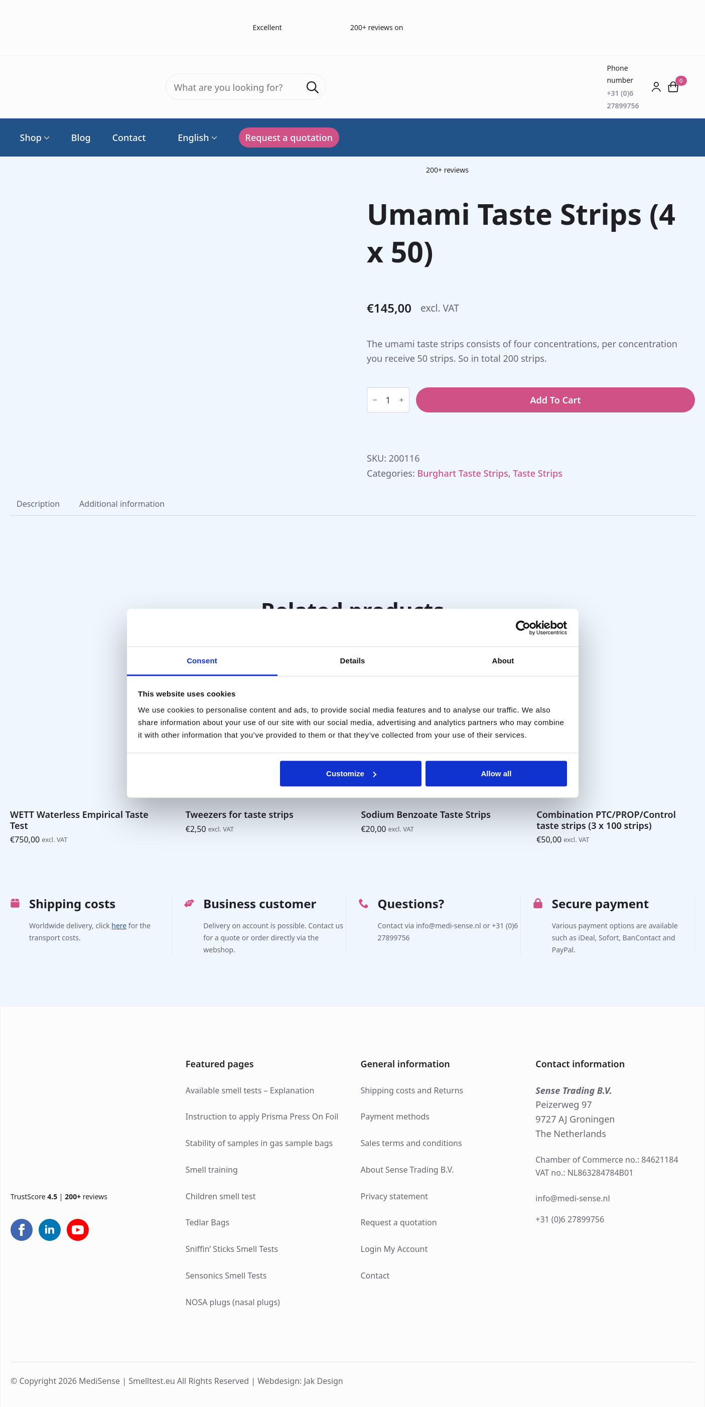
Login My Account (394, 1248)
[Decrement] (374, 400)
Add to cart (555, 400)
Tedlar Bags (207, 1222)
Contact (129, 137)
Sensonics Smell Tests (226, 1275)
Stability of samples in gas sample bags (259, 1143)
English (188, 137)
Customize (351, 773)
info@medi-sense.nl (572, 1198)
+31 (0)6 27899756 (569, 1219)
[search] (313, 87)
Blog (81, 137)
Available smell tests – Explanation (250, 1090)
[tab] (38, 504)
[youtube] (78, 1230)
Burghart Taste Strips (462, 473)
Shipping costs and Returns (412, 1090)
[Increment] (401, 400)
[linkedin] (50, 1230)
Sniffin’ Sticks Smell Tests (232, 1248)
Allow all (496, 773)
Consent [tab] (202, 660)
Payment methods (395, 1116)
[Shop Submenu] (46, 137)
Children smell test (221, 1196)
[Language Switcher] (213, 137)
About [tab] (503, 660)
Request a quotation (399, 1222)
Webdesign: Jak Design (300, 1380)
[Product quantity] (388, 399)
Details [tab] (352, 660)
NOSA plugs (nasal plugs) (233, 1302)
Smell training (212, 1169)
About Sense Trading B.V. (407, 1169)
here (118, 925)
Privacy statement (394, 1196)
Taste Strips (537, 473)
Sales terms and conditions (411, 1143)
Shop (31, 137)
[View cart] (673, 87)
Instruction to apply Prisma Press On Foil (262, 1116)
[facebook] (22, 1230)
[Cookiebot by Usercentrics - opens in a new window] (523, 627)
